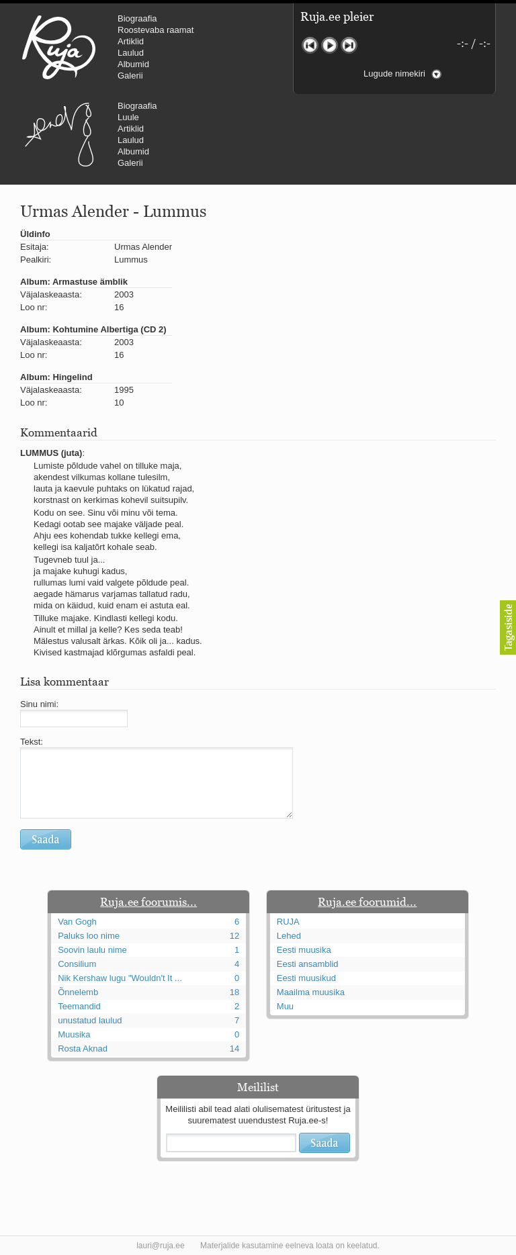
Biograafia (137, 18)
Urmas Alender (58, 134)
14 (234, 1048)
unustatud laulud (90, 1020)
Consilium (77, 964)
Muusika (74, 1034)
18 (234, 992)
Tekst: (31, 742)
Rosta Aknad (83, 1048)
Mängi (329, 45)
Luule (128, 117)
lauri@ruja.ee (160, 1245)
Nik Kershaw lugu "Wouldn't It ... (120, 978)
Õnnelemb (78, 992)
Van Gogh (77, 922)
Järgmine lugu (349, 45)
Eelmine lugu (310, 45)
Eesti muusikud (306, 978)
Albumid (133, 64)
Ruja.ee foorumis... (148, 902)
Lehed (289, 936)
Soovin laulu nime (92, 950)
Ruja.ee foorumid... (367, 902)
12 (234, 936)
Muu (285, 1006)
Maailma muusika (311, 992)
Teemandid (79, 1006)
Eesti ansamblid (308, 964)
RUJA (58, 47)
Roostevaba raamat (156, 30)
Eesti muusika (304, 950)
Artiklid (131, 41)
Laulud (131, 53)
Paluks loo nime (89, 936)
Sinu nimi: (39, 704)
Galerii (130, 76)
